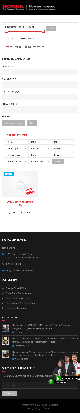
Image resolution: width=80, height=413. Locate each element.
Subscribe (9, 393)
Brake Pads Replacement (16, 293)
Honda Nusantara (49, 405)
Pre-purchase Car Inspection (18, 303)
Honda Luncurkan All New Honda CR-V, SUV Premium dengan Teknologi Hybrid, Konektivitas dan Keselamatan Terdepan (45, 340)
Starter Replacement (14, 308)
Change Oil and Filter (14, 288)
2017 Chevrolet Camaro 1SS (20, 203)
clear (31, 123)
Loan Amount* (9, 66)
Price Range (10, 27)
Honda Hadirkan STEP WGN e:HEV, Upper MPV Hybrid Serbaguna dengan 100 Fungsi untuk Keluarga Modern (41, 327)
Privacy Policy (33, 408)
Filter (50, 28)
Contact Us (48, 408)
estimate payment (13, 123)
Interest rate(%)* (10, 92)
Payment (6, 116)
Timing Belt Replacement (16, 298)
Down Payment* (9, 79)
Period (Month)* (10, 104)
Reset (58, 162)
